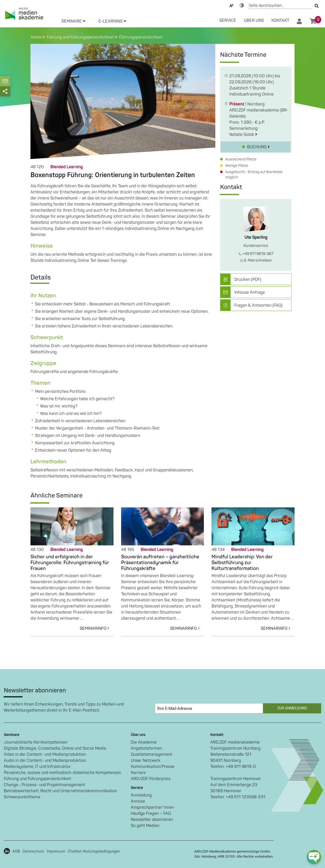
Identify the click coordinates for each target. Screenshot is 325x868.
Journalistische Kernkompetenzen (36, 742)
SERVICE (227, 20)
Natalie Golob (243, 134)
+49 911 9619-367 (255, 254)
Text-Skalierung (232, 5)
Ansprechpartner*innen (152, 807)
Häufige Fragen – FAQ (151, 813)
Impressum (56, 851)
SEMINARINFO (96, 628)
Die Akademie (144, 742)
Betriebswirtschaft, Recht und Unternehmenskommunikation (60, 790)
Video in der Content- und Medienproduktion (45, 754)
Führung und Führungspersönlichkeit (37, 778)
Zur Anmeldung (292, 708)
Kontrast (242, 5)
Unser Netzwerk (145, 760)
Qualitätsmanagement (151, 754)
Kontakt (280, 20)
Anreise (138, 801)
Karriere (138, 772)
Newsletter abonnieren (152, 819)
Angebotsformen (146, 748)
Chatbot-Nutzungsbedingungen (94, 851)
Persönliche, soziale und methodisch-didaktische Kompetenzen (62, 772)
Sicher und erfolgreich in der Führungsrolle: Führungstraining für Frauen (69, 562)
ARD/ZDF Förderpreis (150, 778)
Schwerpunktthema (22, 797)
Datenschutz (33, 851)
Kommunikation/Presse (152, 766)
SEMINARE (73, 21)
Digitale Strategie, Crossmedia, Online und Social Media (55, 748)
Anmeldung (141, 795)
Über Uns (254, 20)
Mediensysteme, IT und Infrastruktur (37, 766)
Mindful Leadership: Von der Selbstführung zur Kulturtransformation (242, 562)
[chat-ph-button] (314, 857)
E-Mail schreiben (256, 260)
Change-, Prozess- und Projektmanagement (44, 784)
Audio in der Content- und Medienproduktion (45, 760)
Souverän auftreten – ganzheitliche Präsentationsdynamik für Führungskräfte (160, 562)
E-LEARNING (112, 21)
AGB (16, 851)
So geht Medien (145, 825)
